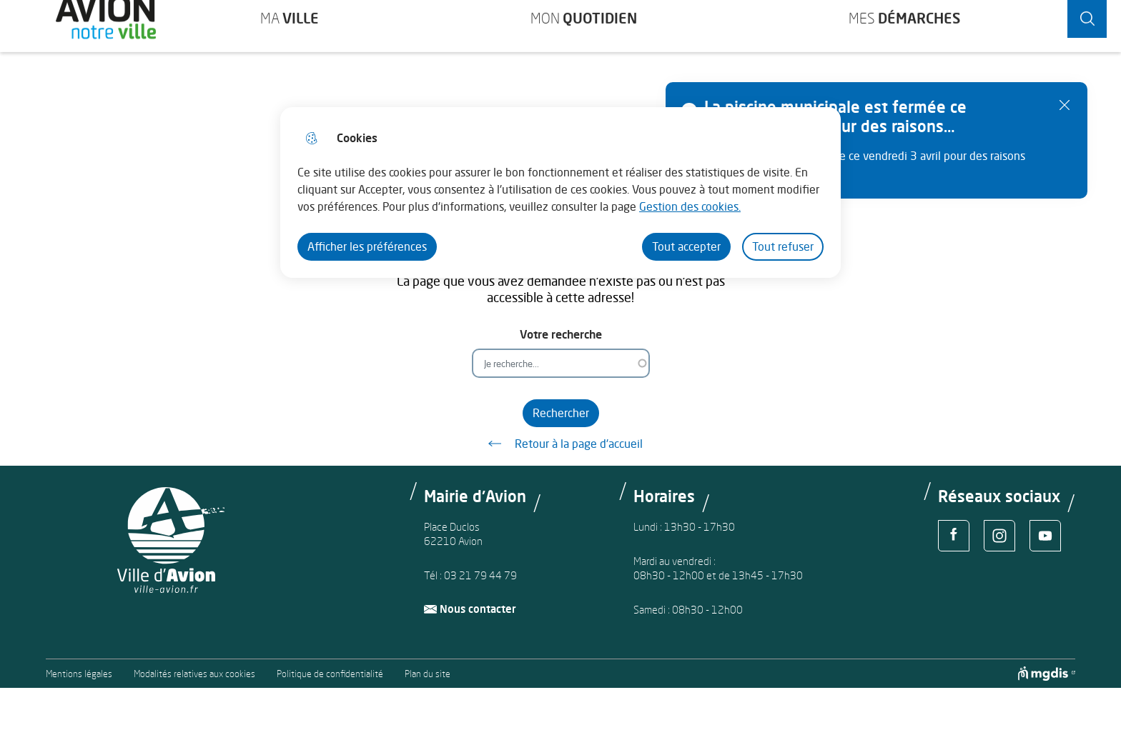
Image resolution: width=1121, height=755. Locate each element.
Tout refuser (783, 246)
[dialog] (560, 192)
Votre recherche (561, 334)
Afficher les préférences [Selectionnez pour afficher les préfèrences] (367, 246)
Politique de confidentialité (330, 674)
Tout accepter (686, 246)
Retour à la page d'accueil (560, 443)
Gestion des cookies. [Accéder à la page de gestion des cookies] (690, 206)
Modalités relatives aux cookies (194, 674)
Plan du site (427, 674)
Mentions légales (79, 674)
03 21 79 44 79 (480, 575)
